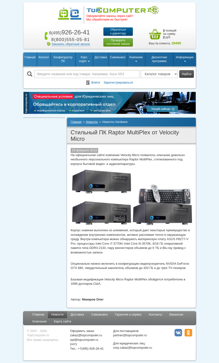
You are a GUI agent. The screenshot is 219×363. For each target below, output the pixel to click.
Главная (30, 57)
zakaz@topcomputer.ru (86, 335)
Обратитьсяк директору (118, 31)
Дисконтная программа (159, 59)
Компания (40, 321)
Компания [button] (136, 59)
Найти (186, 74)
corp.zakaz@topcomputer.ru (132, 348)
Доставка (101, 57)
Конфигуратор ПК (63, 59)
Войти (95, 82)
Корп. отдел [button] (84, 59)
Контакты (155, 314)
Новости (57, 314)
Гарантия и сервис (128, 314)
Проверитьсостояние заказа (118, 42)
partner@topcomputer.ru (130, 335)
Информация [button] (184, 59)
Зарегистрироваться (118, 82)
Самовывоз (117, 57)
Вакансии (176, 314)
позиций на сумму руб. (170, 34)
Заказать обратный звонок (71, 44)
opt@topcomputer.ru (84, 340)
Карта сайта (62, 321)
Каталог (44, 57)
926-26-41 (68, 32)
